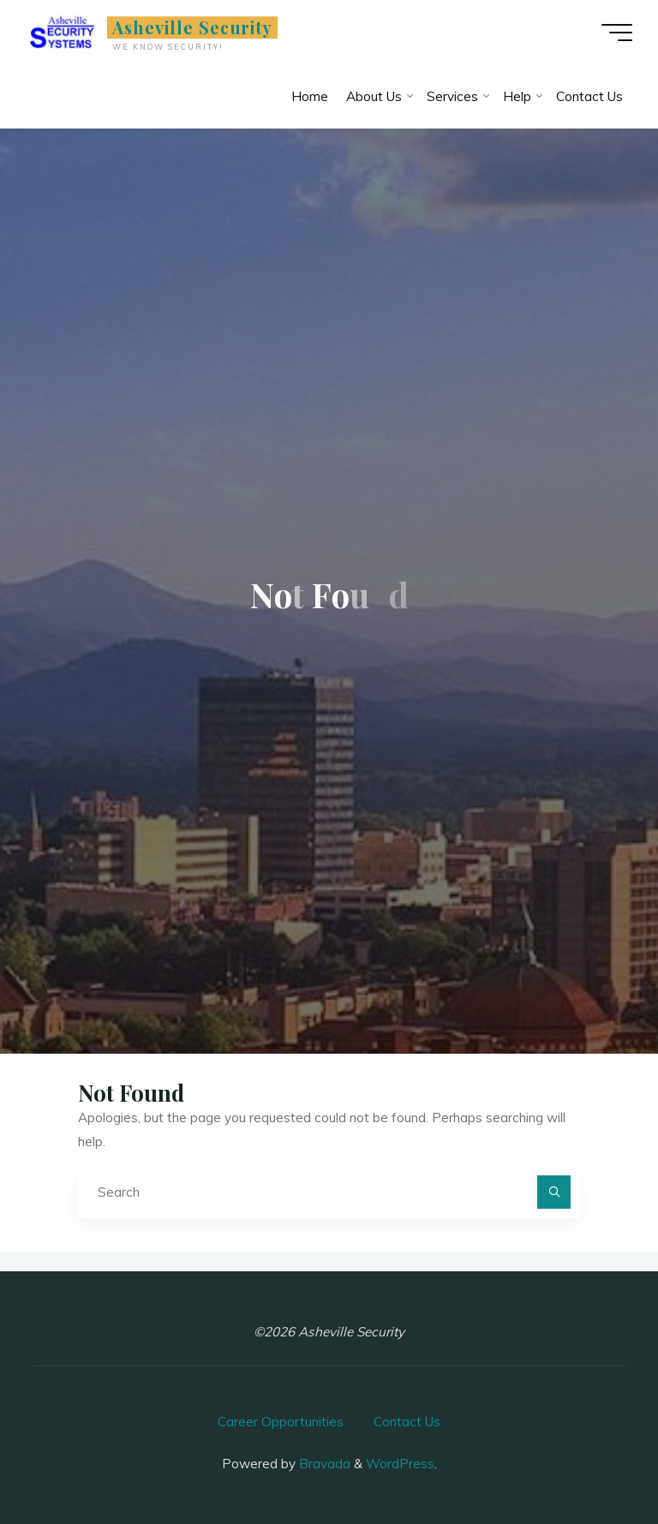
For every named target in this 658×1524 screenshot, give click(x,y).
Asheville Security (192, 27)
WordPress (400, 1463)
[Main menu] (616, 32)
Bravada (323, 1463)
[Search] (554, 1192)
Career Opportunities (281, 1421)
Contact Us (407, 1421)
